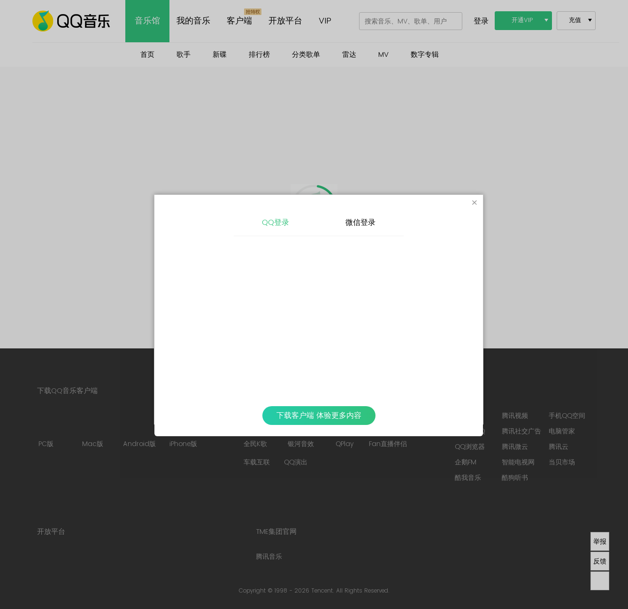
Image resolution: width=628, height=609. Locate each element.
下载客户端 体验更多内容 (318, 415)
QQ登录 (275, 222)
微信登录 (360, 222)
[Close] (474, 203)
